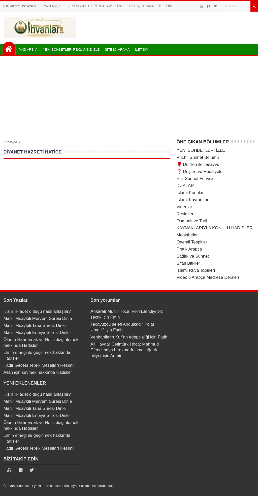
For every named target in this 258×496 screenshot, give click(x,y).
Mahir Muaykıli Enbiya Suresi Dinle (37, 332)
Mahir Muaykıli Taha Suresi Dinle (35, 325)
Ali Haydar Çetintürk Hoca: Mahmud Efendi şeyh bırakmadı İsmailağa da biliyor (124, 350)
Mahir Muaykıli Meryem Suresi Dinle (38, 318)
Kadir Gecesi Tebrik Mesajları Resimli (39, 365)
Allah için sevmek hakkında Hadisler (38, 372)
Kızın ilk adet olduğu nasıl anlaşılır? (37, 311)
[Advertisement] (129, 97)
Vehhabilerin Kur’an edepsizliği (119, 337)
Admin (116, 355)
